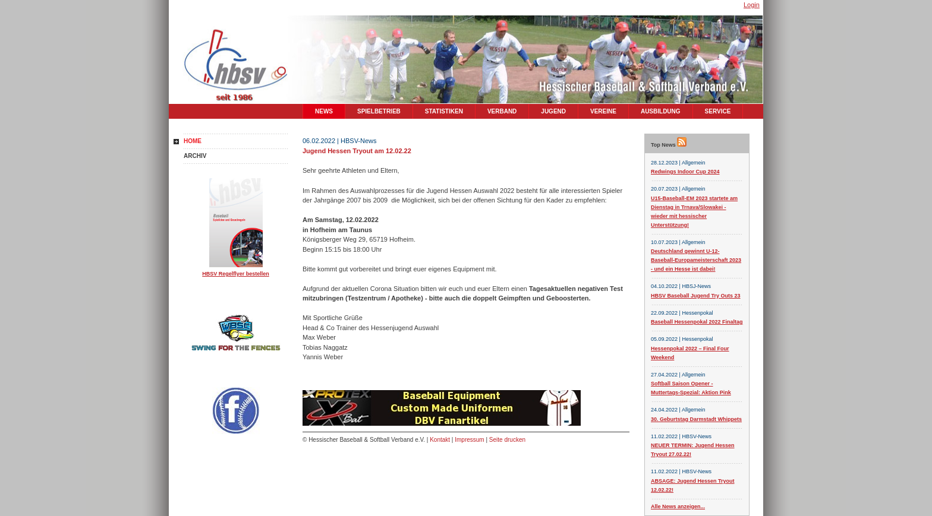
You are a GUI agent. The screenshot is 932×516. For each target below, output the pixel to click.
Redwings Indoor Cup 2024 (685, 172)
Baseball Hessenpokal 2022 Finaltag (697, 322)
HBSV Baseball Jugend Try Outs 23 (696, 296)
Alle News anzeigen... (678, 506)
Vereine (603, 111)
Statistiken (444, 111)
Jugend (553, 111)
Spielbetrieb (379, 111)
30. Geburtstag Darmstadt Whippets (696, 419)
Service (718, 111)
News (324, 111)
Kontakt (440, 439)
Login (752, 4)
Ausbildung (661, 111)
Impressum (469, 439)
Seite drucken (507, 439)
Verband (502, 111)
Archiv (195, 156)
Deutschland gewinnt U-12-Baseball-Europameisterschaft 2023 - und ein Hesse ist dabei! (696, 260)
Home (192, 141)
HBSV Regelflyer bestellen (235, 274)
